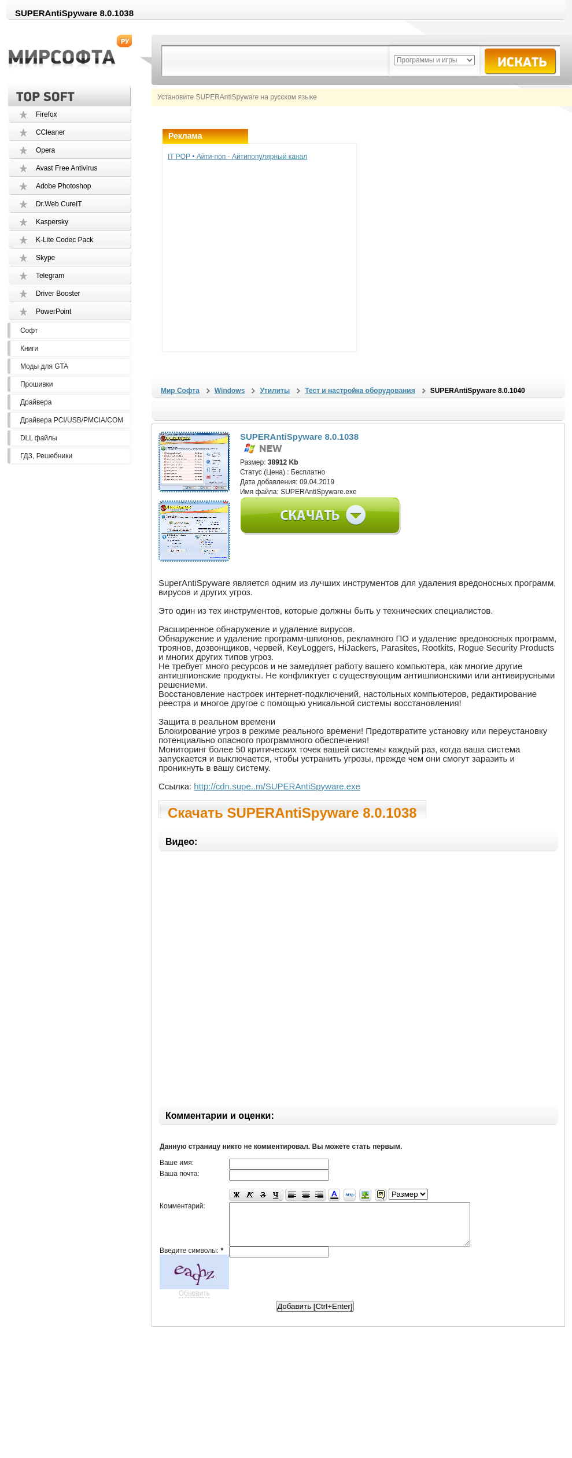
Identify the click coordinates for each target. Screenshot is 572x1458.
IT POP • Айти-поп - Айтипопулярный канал (237, 157)
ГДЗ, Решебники (46, 456)
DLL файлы (38, 438)
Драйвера (35, 402)
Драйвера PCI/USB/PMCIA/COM (71, 420)
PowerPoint (53, 311)
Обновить (194, 1302)
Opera (45, 150)
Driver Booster (58, 294)
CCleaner (50, 132)
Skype (45, 258)
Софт (29, 331)
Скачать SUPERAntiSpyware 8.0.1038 (292, 811)
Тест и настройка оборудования (360, 391)
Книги (29, 348)
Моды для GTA (44, 366)
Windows (230, 391)
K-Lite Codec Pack (64, 240)
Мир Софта (180, 391)
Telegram (50, 276)
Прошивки (36, 384)
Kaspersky (52, 222)
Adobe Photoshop (63, 186)
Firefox (46, 114)
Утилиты (275, 391)
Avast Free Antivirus (67, 168)
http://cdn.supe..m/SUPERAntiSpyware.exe (277, 786)
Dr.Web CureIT (59, 204)
